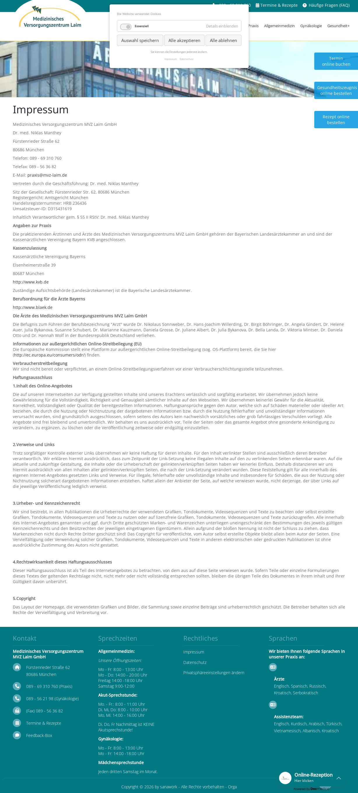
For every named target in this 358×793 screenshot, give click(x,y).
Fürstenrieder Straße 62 (48, 667)
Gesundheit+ (338, 25)
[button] (311, 778)
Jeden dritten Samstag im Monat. (128, 771)
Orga (232, 786)
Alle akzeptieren (184, 40)
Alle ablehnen (223, 40)
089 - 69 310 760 (42, 686)
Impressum (193, 652)
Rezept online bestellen (336, 119)
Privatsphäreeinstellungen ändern (213, 672)
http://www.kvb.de (31, 282)
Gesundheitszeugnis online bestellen (337, 90)
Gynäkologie (311, 25)
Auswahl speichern (140, 40)
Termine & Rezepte (279, 5)
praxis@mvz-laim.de (47, 175)
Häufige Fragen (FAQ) (329, 5)
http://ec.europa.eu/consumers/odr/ (49, 355)
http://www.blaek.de (32, 307)
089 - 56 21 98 (39, 698)
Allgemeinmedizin (279, 25)
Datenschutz (194, 662)
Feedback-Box (39, 735)
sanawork (168, 786)
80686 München (41, 674)
